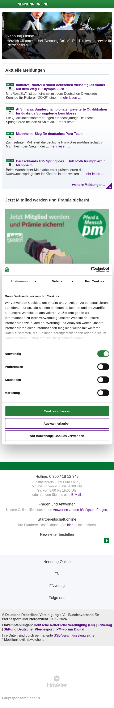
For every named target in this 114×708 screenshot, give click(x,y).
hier (70, 525)
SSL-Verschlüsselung (70, 635)
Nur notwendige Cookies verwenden (57, 435)
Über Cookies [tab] (94, 281)
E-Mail (76, 494)
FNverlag (105, 625)
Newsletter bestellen (57, 534)
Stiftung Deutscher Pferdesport (29, 629)
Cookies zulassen (57, 411)
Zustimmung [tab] (20, 281)
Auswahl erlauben (56, 423)
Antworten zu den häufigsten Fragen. (80, 510)
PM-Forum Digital (70, 629)
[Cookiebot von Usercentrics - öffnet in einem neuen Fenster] (90, 269)
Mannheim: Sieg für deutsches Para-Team (49, 134)
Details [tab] (57, 281)
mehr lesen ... (70, 97)
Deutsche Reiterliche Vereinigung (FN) (64, 625)
